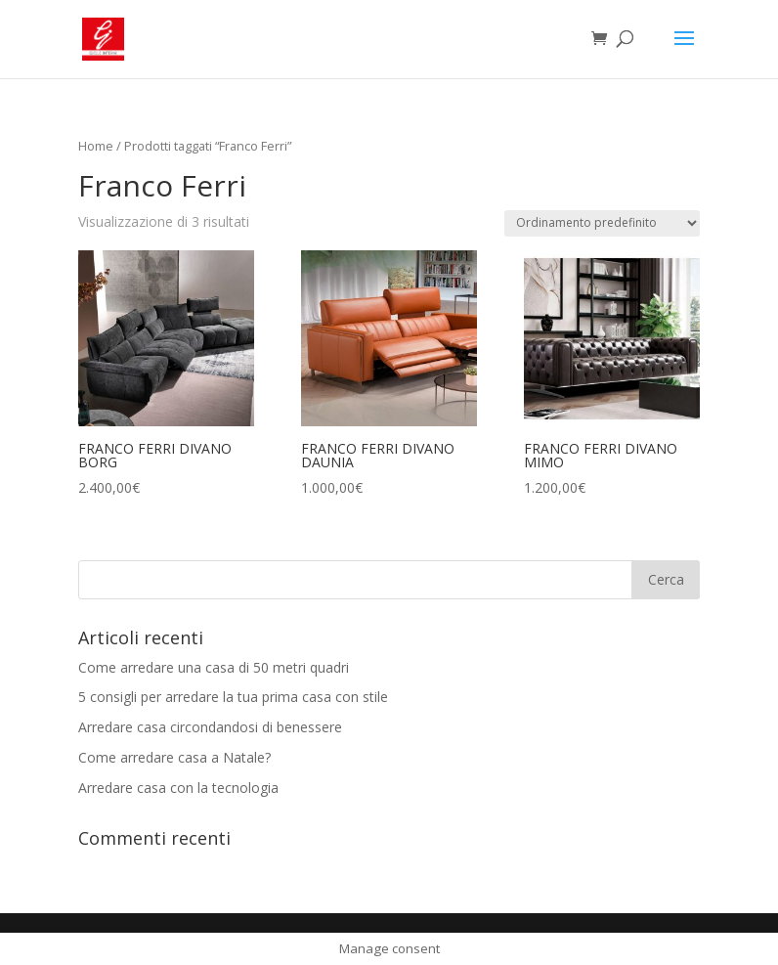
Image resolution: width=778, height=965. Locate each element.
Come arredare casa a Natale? (174, 757)
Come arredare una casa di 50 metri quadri (213, 667)
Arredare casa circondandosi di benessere (210, 727)
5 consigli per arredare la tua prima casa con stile (233, 696)
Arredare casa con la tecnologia (178, 787)
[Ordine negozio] (602, 223)
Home (95, 145)
